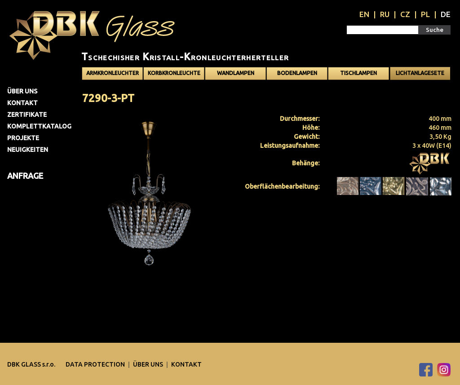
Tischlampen (358, 73)
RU (384, 14)
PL (425, 14)
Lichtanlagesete (420, 73)
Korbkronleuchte (174, 73)
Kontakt (22, 102)
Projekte (23, 138)
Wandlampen (235, 73)
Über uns (22, 91)
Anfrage (25, 175)
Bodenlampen (297, 73)
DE (446, 14)
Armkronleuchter (112, 73)
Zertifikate (27, 114)
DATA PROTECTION (96, 364)
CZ (405, 14)
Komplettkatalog (39, 126)
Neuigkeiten (27, 149)
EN (364, 14)
